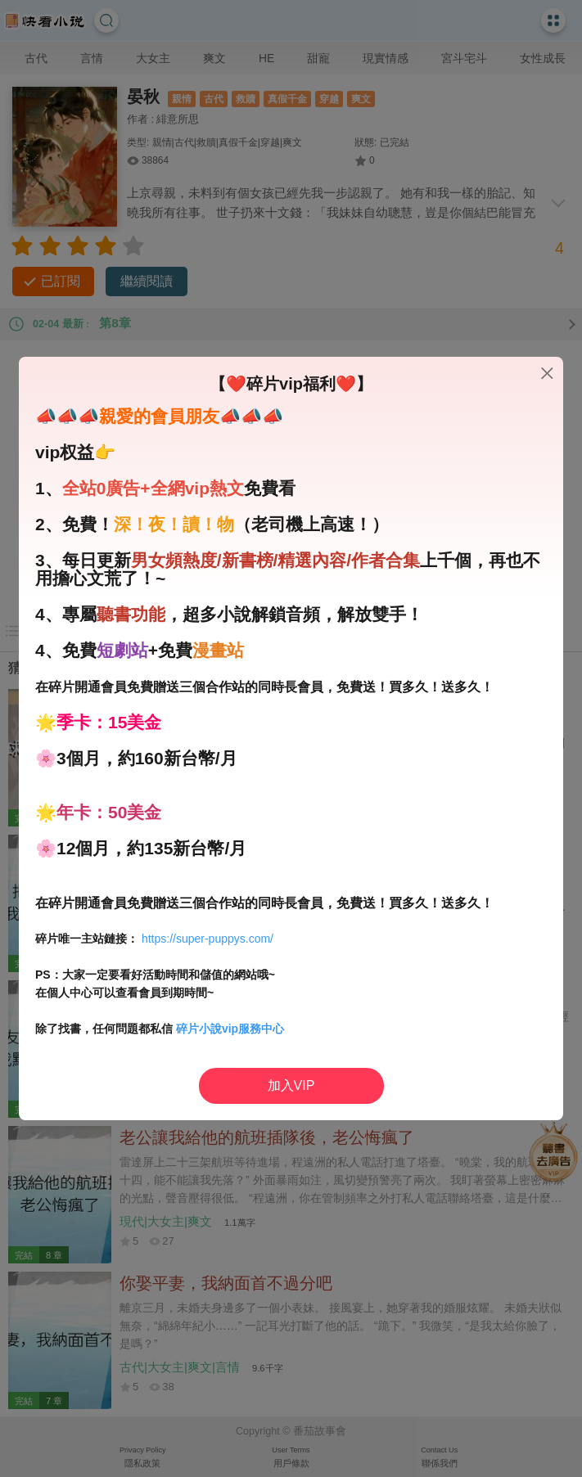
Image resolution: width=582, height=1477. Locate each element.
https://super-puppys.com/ (207, 938)
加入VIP (291, 1085)
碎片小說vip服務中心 (230, 1028)
